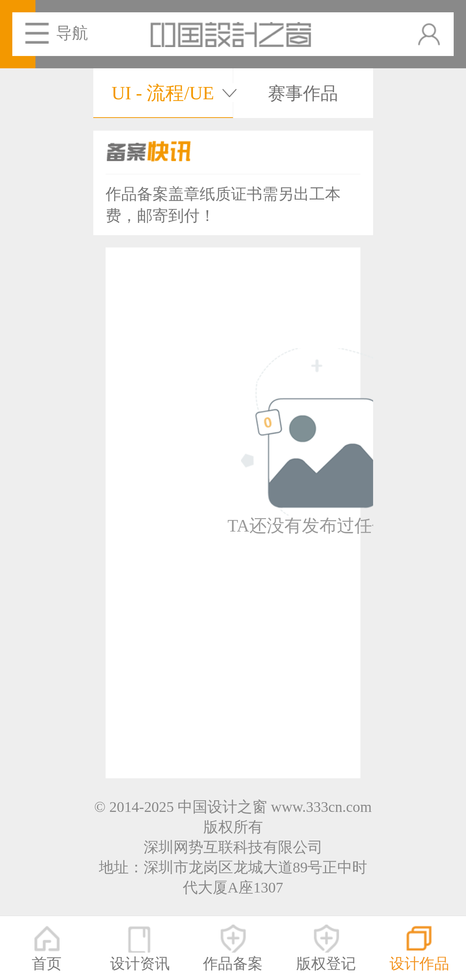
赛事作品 (303, 93)
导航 (72, 33)
